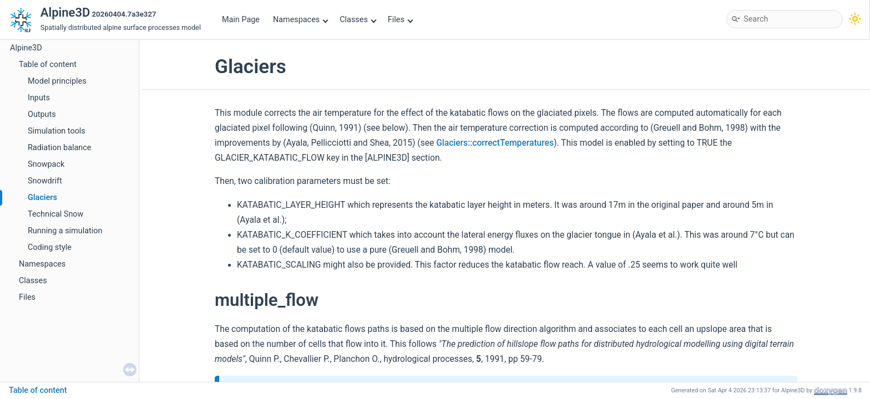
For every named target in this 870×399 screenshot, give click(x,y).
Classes (358, 19)
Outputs (42, 114)
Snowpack (46, 164)
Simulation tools (56, 131)
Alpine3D (26, 48)
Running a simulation (65, 231)
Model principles (57, 81)
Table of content (48, 64)
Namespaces (300, 19)
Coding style (50, 247)
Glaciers (42, 197)
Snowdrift (45, 181)
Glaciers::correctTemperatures (495, 143)
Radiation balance (59, 147)
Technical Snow (55, 214)
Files (400, 19)
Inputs (39, 98)
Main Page (241, 19)
